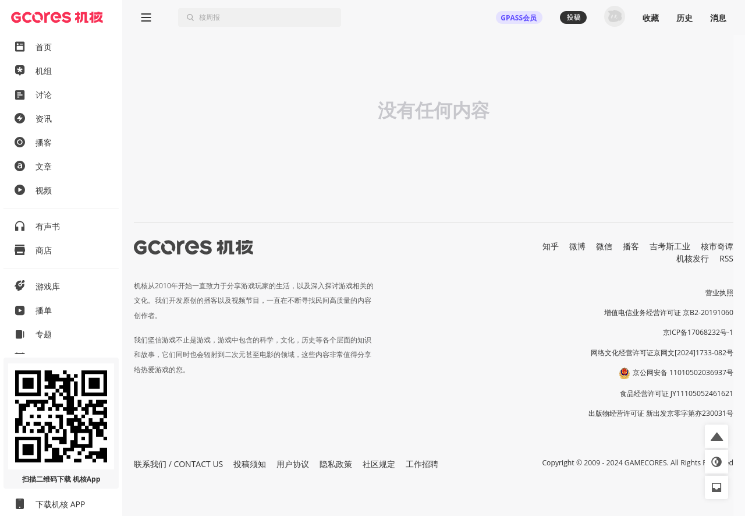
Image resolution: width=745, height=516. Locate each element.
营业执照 (719, 293)
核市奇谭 (717, 246)
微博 (577, 246)
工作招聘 (422, 463)
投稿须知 (249, 463)
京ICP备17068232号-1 (698, 332)
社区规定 (379, 463)
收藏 (651, 17)
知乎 (550, 246)
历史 (684, 17)
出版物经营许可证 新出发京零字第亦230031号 (660, 413)
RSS (726, 258)
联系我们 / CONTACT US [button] (178, 463)
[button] (716, 436)
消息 (718, 17)
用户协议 (292, 463)
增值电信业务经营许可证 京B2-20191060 (668, 312)
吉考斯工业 (670, 246)
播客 (631, 246)
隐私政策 (336, 463)
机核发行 (692, 258)
